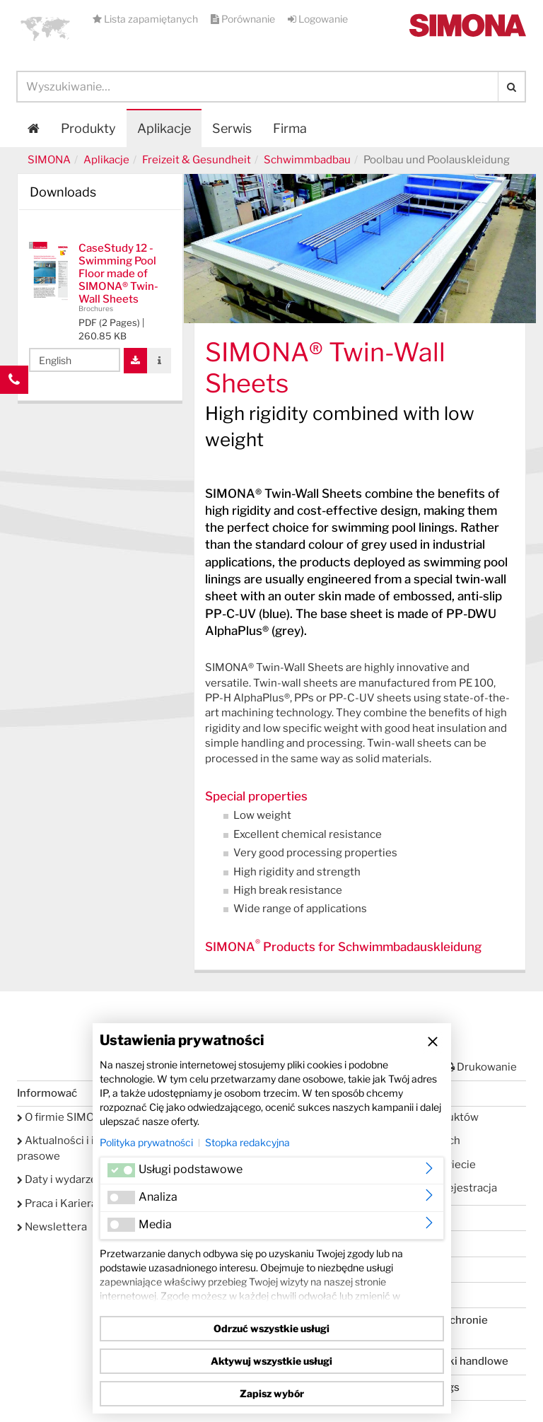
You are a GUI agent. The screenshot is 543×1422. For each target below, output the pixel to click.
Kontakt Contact (14, 408)
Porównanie (244, 19)
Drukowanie (481, 1067)
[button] (45, 28)
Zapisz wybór (272, 1393)
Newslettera (52, 1226)
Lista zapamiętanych (146, 19)
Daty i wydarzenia (64, 1179)
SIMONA (49, 159)
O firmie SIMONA (63, 1117)
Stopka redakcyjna (247, 1142)
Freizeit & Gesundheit (196, 159)
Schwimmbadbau (307, 159)
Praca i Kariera (57, 1203)
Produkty (88, 128)
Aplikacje (164, 128)
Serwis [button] (232, 128)
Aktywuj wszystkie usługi (271, 1361)
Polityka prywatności (146, 1142)
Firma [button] (290, 128)
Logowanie (318, 19)
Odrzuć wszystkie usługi (271, 1328)
